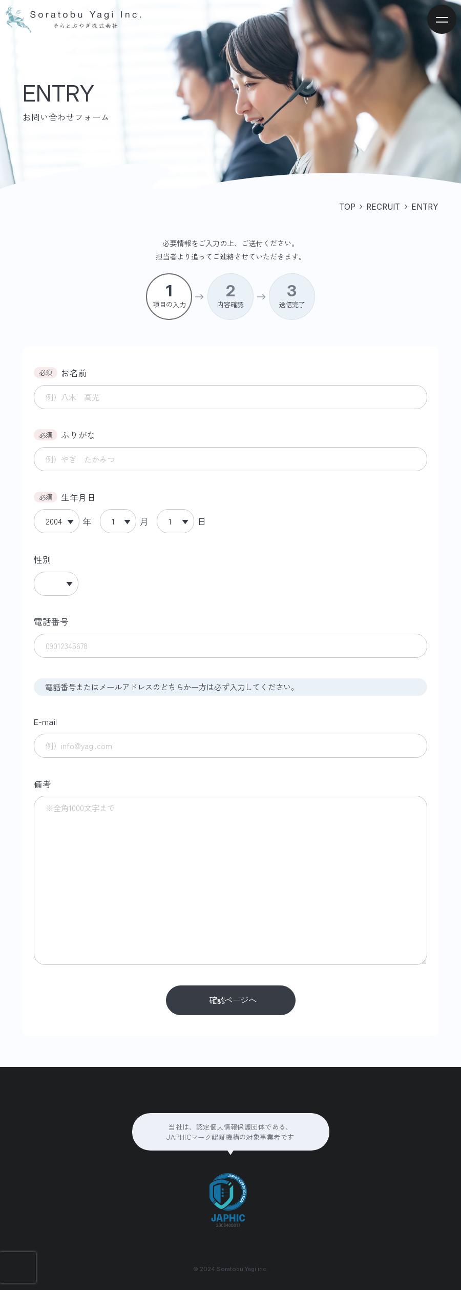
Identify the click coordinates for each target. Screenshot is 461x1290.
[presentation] (18, 1267)
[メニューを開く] (441, 19)
